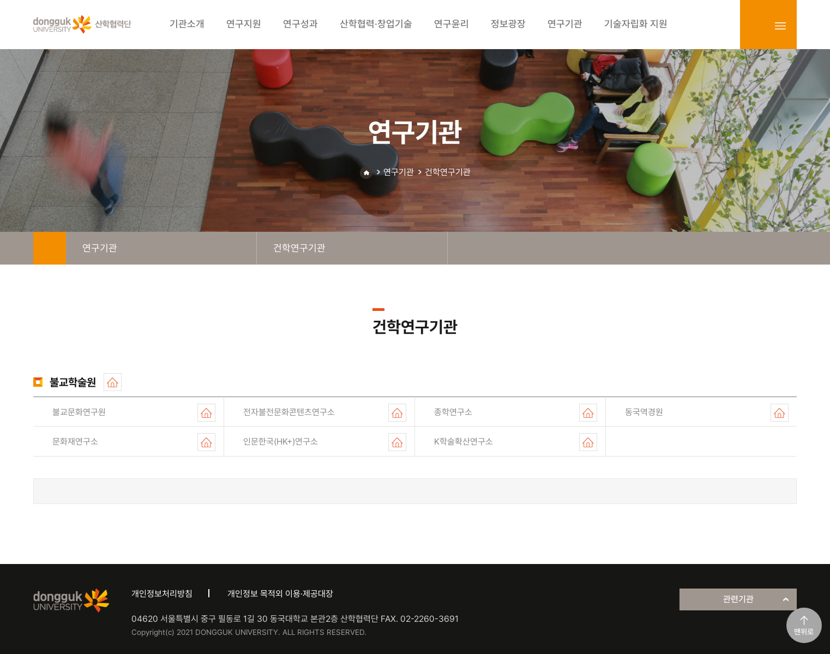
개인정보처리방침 (162, 594)
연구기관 (398, 172)
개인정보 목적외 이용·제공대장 (280, 594)
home (49, 248)
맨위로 (804, 631)
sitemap (780, 25)
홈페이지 (113, 382)
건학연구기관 (448, 172)
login (756, 25)
